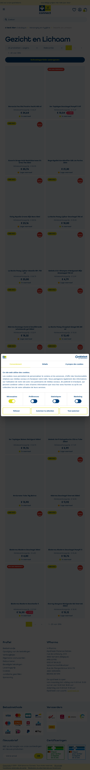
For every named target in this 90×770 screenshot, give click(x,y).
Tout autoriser (73, 411)
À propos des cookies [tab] (74, 364)
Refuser (16, 411)
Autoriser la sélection (45, 411)
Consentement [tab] (16, 364)
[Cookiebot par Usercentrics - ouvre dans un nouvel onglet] (77, 357)
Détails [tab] (45, 364)
